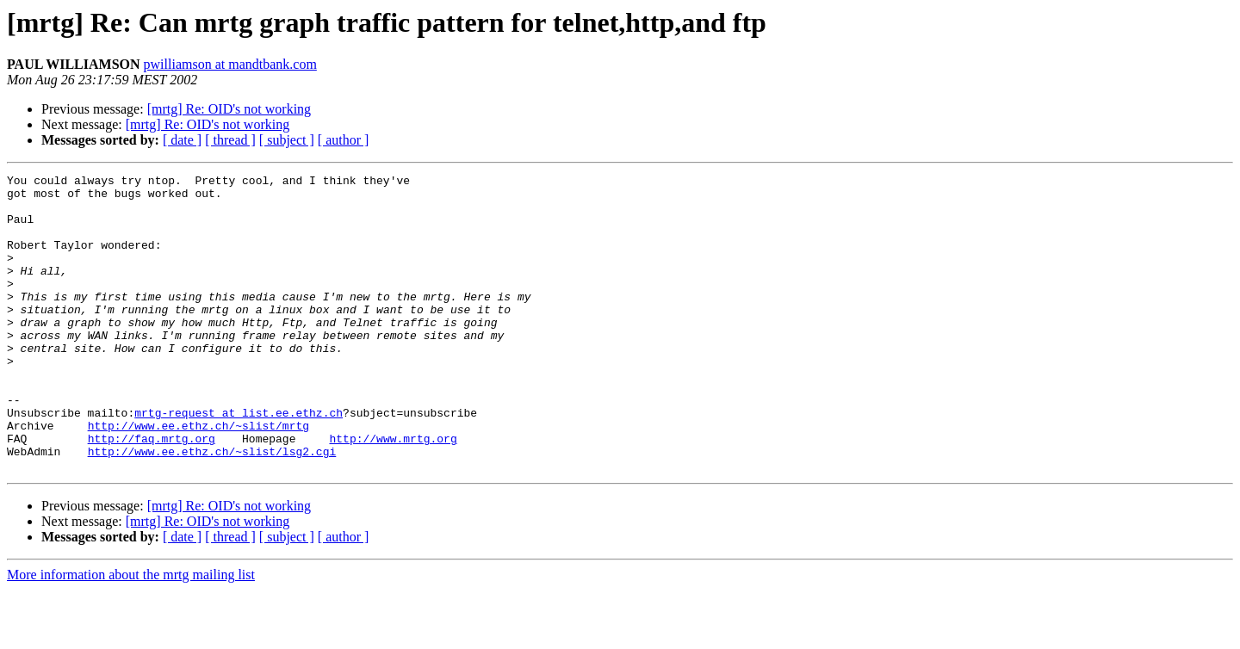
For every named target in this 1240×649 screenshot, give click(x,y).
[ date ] (182, 140)
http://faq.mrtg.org (151, 492)
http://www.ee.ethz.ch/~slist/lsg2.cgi (212, 508)
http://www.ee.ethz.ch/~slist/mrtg (198, 477)
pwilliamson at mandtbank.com (230, 64)
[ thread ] (230, 140)
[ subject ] (286, 140)
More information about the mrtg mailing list (131, 634)
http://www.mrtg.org (392, 492)
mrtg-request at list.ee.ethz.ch (238, 461)
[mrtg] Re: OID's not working (229, 109)
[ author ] (343, 140)
